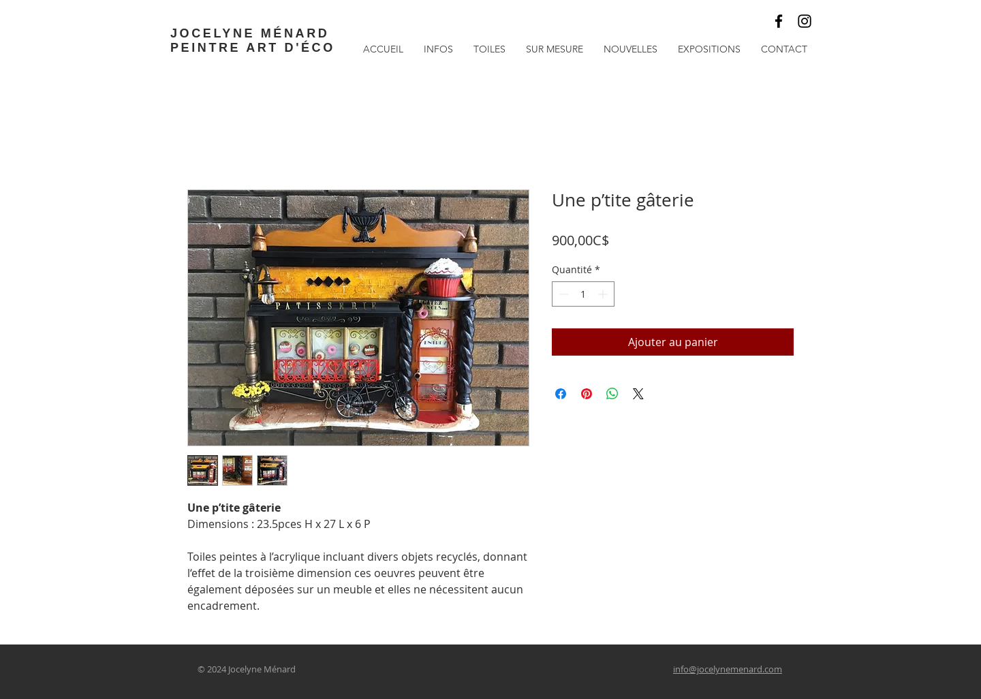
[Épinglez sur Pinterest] (586, 394)
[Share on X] (638, 394)
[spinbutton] (583, 294)
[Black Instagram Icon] (804, 21)
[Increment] (603, 294)
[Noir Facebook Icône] (779, 21)
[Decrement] (562, 294)
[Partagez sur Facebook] (560, 394)
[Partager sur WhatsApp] (612, 394)
